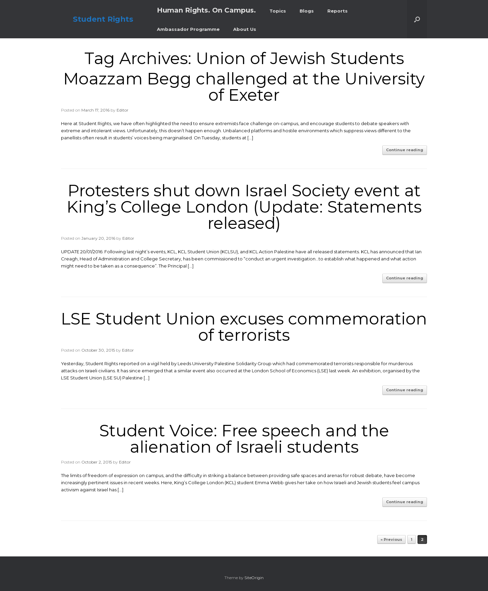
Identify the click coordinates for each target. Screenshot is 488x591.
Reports (337, 11)
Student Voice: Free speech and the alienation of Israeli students (244, 439)
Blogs (307, 11)
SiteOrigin (254, 577)
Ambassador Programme (188, 29)
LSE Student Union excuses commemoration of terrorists (244, 327)
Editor (122, 110)
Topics (277, 11)
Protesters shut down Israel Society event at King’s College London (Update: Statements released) (244, 207)
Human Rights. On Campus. (206, 10)
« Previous (391, 539)
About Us (244, 29)
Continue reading (404, 149)
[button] (417, 19)
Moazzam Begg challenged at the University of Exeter (244, 87)
